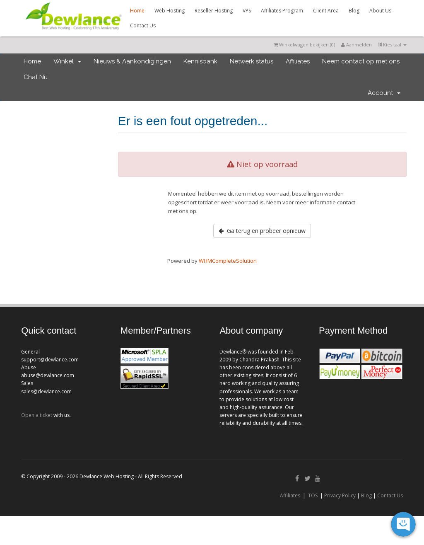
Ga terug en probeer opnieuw (262, 231)
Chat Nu (36, 77)
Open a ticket (36, 415)
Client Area (326, 10)
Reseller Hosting (214, 10)
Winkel (67, 61)
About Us (380, 10)
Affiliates (298, 61)
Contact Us (143, 25)
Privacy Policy (340, 495)
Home (137, 10)
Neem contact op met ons (361, 61)
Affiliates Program (282, 10)
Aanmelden (356, 44)
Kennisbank (200, 61)
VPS (247, 10)
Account (384, 93)
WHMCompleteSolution (228, 260)
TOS (313, 495)
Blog (354, 10)
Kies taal (392, 44)
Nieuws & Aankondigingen (132, 61)
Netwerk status (251, 61)
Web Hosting (169, 10)
